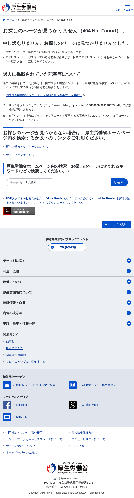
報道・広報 (67, 271)
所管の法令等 (67, 313)
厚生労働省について (67, 292)
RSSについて (80, 445)
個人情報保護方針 (83, 432)
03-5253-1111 (68, 486)
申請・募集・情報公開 (67, 323)
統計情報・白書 (67, 302)
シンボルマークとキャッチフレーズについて (34, 439)
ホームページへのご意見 (21, 452)
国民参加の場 (67, 247)
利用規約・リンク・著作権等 (24, 432)
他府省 (10, 341)
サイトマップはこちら (20, 154)
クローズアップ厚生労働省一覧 (25, 361)
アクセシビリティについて (88, 439)
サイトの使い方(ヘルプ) (21, 445)
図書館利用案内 (16, 355)
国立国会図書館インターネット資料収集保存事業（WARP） (45, 95)
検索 (120, 182)
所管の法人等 (14, 348)
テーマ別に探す (67, 260)
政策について (67, 281)
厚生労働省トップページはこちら (27, 146)
